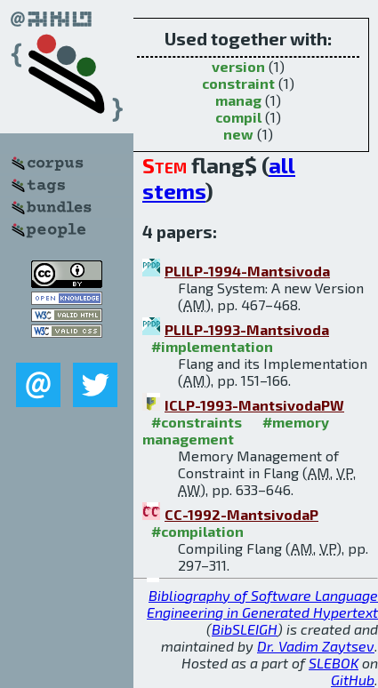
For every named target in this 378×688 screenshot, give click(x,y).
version (238, 66)
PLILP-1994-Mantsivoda (247, 270)
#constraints (196, 421)
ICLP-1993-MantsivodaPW (254, 404)
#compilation (197, 531)
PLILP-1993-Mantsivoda (247, 329)
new (238, 133)
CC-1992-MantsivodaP (241, 514)
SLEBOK (333, 662)
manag (238, 100)
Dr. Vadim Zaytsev (315, 645)
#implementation (212, 346)
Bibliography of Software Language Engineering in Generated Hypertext (262, 603)
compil (238, 116)
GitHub (352, 679)
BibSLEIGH (244, 628)
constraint (238, 83)
